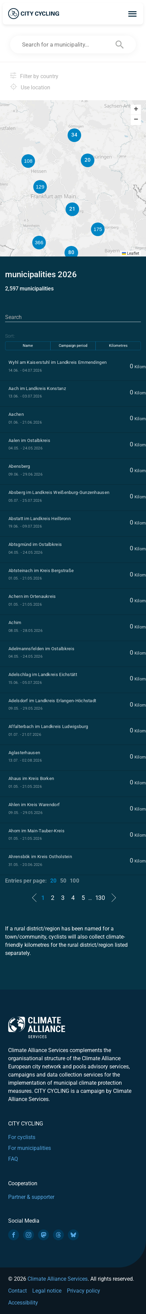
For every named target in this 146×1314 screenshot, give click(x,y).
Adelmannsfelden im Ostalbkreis (41, 648)
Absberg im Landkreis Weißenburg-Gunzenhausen (58, 492)
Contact (17, 1291)
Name (28, 345)
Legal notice (46, 1291)
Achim (14, 622)
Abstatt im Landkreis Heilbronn (39, 518)
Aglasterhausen (24, 752)
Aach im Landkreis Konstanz (37, 388)
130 (100, 897)
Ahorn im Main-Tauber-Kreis (36, 830)
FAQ (13, 1159)
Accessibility (23, 1302)
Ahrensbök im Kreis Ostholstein (40, 856)
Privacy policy (83, 1291)
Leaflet (130, 253)
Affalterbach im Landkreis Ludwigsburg (48, 726)
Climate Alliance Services (58, 1279)
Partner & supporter (31, 1197)
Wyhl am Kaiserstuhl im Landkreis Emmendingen (57, 362)
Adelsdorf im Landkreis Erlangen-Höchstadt (52, 700)
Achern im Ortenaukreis (32, 596)
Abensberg (19, 466)
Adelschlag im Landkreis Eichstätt (42, 674)
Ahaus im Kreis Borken (31, 778)
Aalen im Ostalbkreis (29, 440)
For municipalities (29, 1148)
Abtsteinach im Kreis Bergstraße (41, 570)
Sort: (10, 336)
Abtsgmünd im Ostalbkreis (35, 544)
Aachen (16, 414)
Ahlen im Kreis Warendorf (34, 804)
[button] (131, 188)
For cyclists (21, 1137)
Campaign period (73, 345)
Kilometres (118, 345)
